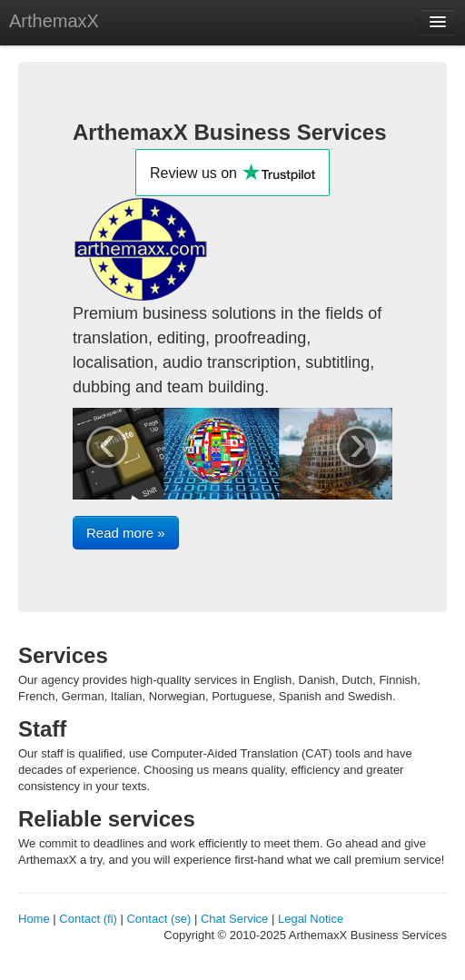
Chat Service (234, 919)
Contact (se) (158, 919)
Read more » (125, 532)
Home (34, 919)
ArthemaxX (54, 21)
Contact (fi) (88, 919)
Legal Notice (310, 919)
